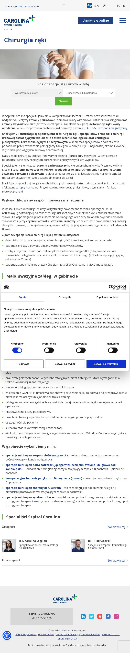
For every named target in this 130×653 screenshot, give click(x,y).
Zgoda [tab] (23, 297)
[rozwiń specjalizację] (111, 93)
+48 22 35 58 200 (41, 618)
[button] (90, 5)
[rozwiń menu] (123, 20)
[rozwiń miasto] (59, 93)
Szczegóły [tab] (65, 297)
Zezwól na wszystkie (106, 363)
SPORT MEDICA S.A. (67, 638)
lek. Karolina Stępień (33, 541)
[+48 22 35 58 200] (32, 6)
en (123, 6)
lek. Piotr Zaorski (99, 541)
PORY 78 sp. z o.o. (111, 634)
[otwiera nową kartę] (83, 616)
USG (93, 128)
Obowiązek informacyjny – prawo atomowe (78, 634)
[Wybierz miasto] (37, 93)
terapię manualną (27, 187)
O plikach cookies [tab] (107, 297)
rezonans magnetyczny (112, 128)
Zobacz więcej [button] (116, 527)
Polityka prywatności (26, 634)
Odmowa (23, 363)
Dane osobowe (46, 634)
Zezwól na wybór (65, 363)
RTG (86, 128)
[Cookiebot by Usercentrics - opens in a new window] (111, 287)
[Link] (20, 20)
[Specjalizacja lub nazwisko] (89, 93)
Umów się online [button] (95, 20)
